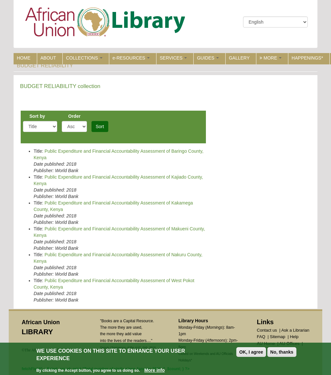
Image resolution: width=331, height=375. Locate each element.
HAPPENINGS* (307, 58)
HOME (23, 58)
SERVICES (173, 58)
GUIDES (208, 58)
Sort (100, 126)
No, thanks (282, 352)
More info (154, 370)
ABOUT (48, 58)
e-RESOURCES (131, 58)
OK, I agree (251, 352)
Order (74, 116)
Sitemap (277, 336)
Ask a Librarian (295, 330)
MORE (271, 58)
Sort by (37, 116)
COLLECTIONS (84, 58)
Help (294, 336)
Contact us (267, 330)
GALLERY (239, 58)
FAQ (261, 336)
